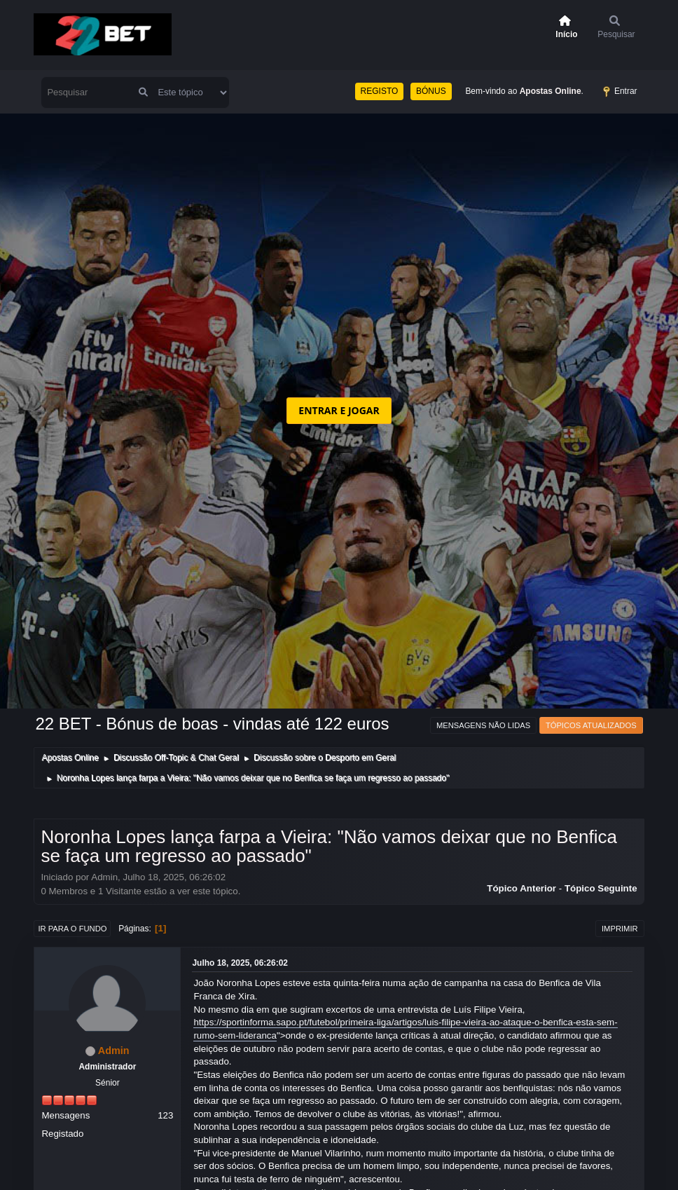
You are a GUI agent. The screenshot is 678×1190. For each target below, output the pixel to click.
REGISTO (380, 91)
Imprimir (620, 928)
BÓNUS (431, 91)
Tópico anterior (521, 888)
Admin (114, 1050)
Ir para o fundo (72, 928)
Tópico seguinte (601, 888)
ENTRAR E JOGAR (338, 410)
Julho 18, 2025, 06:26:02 (240, 963)
